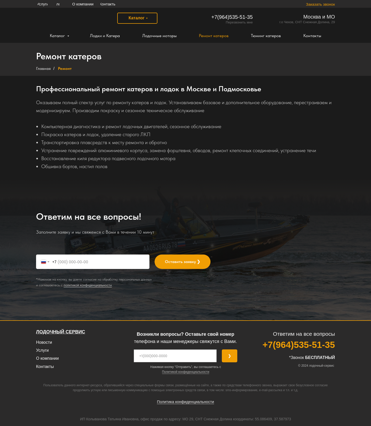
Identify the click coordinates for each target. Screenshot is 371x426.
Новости (44, 342)
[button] (316, 4)
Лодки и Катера (105, 35)
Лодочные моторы (159, 35)
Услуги (42, 350)
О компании (47, 358)
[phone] (175, 355)
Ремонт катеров (214, 35)
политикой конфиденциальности (88, 285)
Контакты (312, 35)
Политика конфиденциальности (185, 401)
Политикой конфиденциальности (185, 372)
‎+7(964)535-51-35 (232, 17)
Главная (43, 68)
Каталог (58, 35)
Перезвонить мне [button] (239, 22)
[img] (71, 18)
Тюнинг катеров (266, 35)
